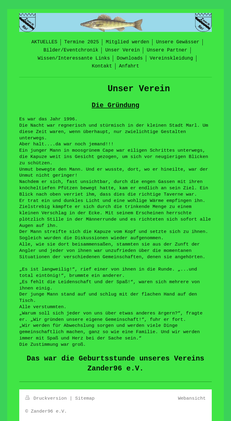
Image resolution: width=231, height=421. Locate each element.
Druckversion (47, 398)
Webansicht (192, 398)
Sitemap (85, 398)
